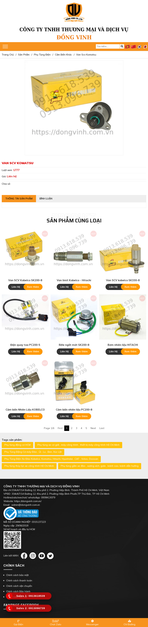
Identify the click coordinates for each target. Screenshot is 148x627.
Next (93, 428)
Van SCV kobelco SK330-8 (123, 280)
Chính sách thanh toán (19, 580)
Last (101, 428)
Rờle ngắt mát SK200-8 (74, 344)
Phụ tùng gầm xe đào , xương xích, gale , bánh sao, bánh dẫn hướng (100, 465)
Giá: (4, 176)
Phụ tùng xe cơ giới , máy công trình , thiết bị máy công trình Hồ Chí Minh (78, 444)
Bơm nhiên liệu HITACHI (123, 344)
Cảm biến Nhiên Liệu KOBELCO (25, 409)
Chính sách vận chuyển (19, 586)
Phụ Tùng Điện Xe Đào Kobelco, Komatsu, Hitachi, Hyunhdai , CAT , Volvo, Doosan (51, 458)
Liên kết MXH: (11, 555)
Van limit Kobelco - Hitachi (74, 280)
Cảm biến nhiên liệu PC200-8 (74, 409)
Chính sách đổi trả (16, 596)
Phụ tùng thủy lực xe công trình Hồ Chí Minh (29, 465)
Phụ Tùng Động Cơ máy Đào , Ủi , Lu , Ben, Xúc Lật (33, 451)
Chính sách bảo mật (17, 575)
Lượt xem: (7, 170)
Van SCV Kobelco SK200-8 (25, 280)
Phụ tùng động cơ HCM (17, 444)
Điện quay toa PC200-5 (25, 344)
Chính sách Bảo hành (18, 591)
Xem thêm (33, 286)
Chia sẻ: (6, 183)
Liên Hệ (16, 286)
